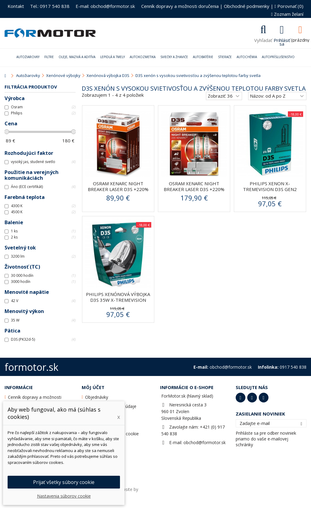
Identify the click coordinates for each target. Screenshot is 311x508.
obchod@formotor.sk (204, 442)
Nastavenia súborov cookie (64, 496)
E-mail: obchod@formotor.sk (105, 6)
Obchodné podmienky (246, 6)
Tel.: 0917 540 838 (50, 6)
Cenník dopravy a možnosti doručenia (180, 6)
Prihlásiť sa (282, 41)
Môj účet (93, 387)
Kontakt (16, 6)
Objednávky (96, 397)
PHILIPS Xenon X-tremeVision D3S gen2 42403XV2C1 (270, 189)
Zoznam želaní (287, 14)
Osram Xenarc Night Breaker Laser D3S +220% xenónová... (118, 189)
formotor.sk (31, 367)
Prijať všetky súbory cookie (63, 482)
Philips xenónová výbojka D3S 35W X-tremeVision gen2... (118, 300)
